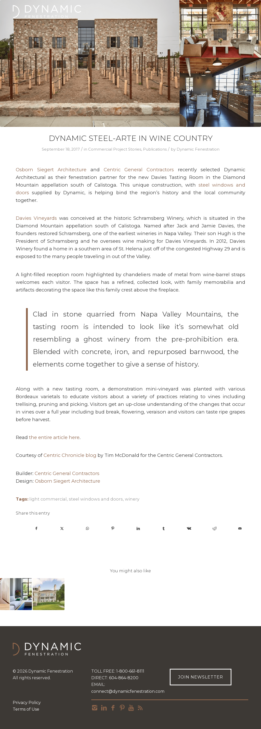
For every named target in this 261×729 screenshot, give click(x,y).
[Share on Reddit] (214, 528)
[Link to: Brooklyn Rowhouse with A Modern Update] (16, 594)
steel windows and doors (96, 499)
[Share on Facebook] (36, 528)
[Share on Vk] (189, 528)
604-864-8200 (123, 677)
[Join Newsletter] (200, 677)
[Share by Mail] (240, 528)
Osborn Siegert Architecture (51, 170)
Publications (155, 149)
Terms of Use (26, 709)
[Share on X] (62, 528)
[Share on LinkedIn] (138, 528)
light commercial (48, 499)
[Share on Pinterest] (112, 528)
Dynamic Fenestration (198, 149)
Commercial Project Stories (114, 149)
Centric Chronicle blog (70, 455)
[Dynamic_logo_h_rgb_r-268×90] (47, 11)
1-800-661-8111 (130, 671)
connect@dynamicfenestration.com (127, 691)
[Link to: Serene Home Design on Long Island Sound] (48, 594)
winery (132, 499)
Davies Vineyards (36, 218)
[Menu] (245, 11)
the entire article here (54, 437)
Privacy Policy (27, 702)
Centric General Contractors (139, 170)
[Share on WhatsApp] (87, 528)
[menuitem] (245, 11)
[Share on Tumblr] (163, 528)
